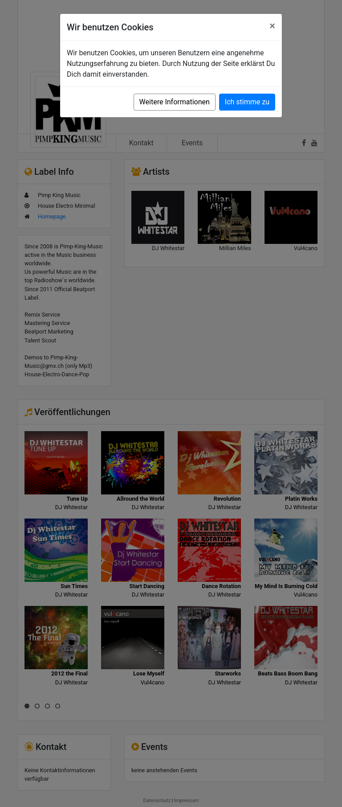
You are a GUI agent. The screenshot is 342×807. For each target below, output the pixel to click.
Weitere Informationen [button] (174, 102)
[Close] (272, 26)
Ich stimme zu (247, 102)
